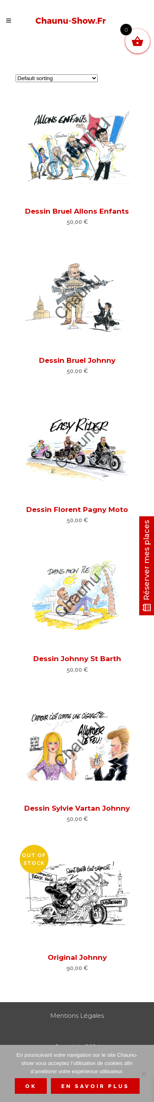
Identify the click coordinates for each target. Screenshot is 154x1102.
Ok (31, 1086)
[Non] (144, 1074)
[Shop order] (57, 78)
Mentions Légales (77, 1015)
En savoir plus (95, 1086)
